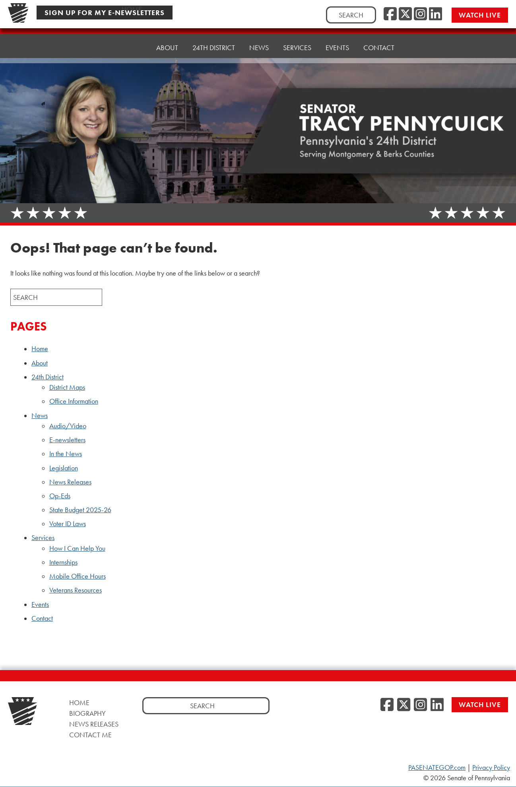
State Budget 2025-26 (80, 509)
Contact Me (90, 734)
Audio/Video (67, 426)
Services (42, 537)
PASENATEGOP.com (437, 767)
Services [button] (297, 40)
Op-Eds (59, 496)
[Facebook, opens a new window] (390, 14)
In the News (65, 453)
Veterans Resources (75, 590)
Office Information (73, 401)
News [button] (259, 42)
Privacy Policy (491, 767)
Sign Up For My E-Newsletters (105, 12)
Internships (63, 562)
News (39, 415)
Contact (378, 36)
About (167, 46)
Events (337, 38)
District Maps (67, 387)
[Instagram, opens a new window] (420, 14)
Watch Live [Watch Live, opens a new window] (480, 14)
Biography (87, 713)
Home (132, 47)
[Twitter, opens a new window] (405, 14)
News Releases (70, 482)
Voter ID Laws (67, 523)
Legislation (63, 468)
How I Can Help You (77, 548)
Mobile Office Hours (77, 576)
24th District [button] (213, 44)
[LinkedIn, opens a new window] (435, 14)
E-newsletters (67, 439)
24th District (47, 377)
